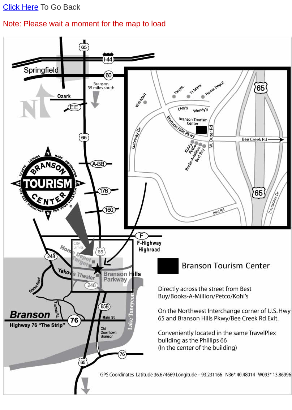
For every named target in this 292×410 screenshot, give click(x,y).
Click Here (20, 7)
